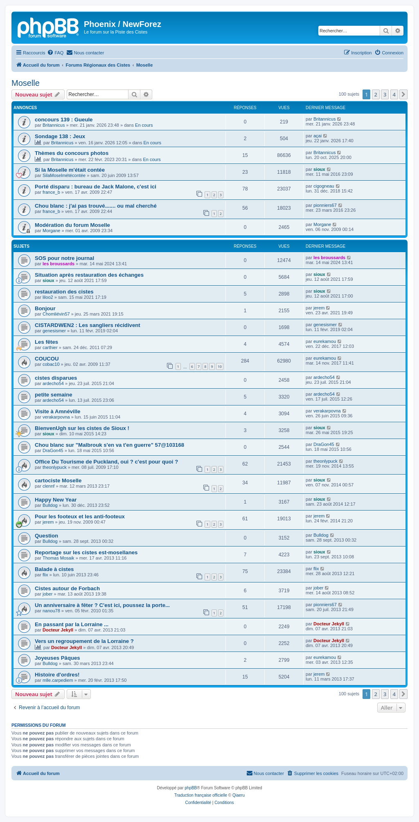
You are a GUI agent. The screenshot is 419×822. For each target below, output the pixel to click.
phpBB (191, 788)
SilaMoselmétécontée (64, 175)
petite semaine (53, 395)
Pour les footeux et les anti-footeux (80, 516)
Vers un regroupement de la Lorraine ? (84, 641)
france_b (51, 192)
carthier (50, 347)
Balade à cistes (54, 569)
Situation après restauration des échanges (89, 275)
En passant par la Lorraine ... (71, 624)
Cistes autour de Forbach (67, 588)
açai (317, 135)
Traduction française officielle (200, 795)
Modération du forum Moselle (72, 225)
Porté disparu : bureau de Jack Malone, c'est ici (95, 187)
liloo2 (48, 297)
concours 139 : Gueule (63, 119)
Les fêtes (46, 342)
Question (46, 536)
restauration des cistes (64, 292)
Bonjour (45, 308)
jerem (319, 307)
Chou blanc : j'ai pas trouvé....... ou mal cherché (96, 206)
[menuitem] (55, 53)
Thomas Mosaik (58, 557)
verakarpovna (56, 416)
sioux (319, 169)
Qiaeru (238, 795)
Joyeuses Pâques (57, 658)
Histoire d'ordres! (57, 675)
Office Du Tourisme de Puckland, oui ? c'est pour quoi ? (106, 462)
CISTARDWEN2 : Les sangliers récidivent (87, 325)
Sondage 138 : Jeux (60, 136)
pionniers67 (325, 205)
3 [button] (384, 94)
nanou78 (51, 610)
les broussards (58, 263)
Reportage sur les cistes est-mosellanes (86, 552)
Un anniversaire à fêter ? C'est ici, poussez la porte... (102, 605)
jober (47, 593)
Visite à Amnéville (57, 411)
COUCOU (47, 359)
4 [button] (394, 94)
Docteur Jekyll (58, 629)
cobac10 (51, 364)
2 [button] (375, 94)
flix (45, 574)
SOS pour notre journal (64, 258)
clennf (48, 486)
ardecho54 (53, 383)
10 (220, 366)
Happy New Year (56, 500)
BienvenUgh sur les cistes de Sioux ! (82, 428)
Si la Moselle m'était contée (70, 170)
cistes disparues (56, 378)
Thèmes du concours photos (71, 153)
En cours (144, 125)
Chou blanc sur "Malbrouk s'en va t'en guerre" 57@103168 (109, 445)
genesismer (54, 330)
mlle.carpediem (58, 680)
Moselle (25, 82)
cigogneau (323, 186)
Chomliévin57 (56, 313)
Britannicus (54, 125)
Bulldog (50, 505)
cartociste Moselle (58, 480)
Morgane (51, 230)
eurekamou (324, 341)
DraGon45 (53, 450)
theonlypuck (55, 467)
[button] (403, 94)
